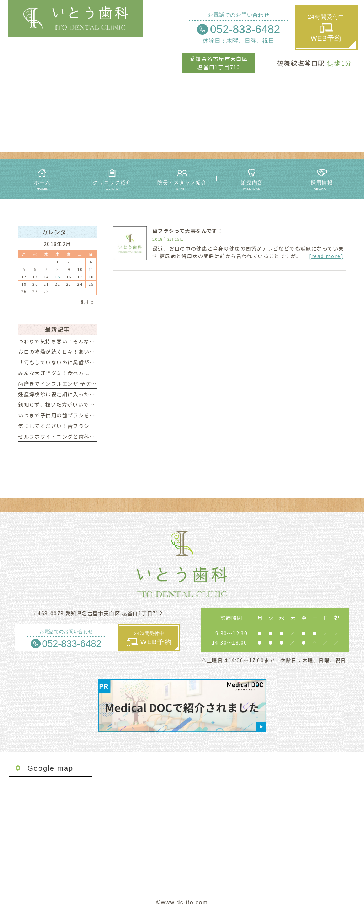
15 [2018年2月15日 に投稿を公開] (57, 276)
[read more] (326, 256)
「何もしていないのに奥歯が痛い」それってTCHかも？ (87, 362)
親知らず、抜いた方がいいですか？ (62, 404)
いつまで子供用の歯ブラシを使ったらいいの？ (75, 415)
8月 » (87, 301)
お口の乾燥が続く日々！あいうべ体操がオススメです (84, 351)
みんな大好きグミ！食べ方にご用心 (62, 372)
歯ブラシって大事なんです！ (187, 230)
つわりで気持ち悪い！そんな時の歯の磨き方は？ (78, 341)
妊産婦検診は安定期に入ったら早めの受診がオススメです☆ (92, 394)
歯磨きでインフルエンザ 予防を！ (60, 383)
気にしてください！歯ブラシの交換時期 (67, 425)
